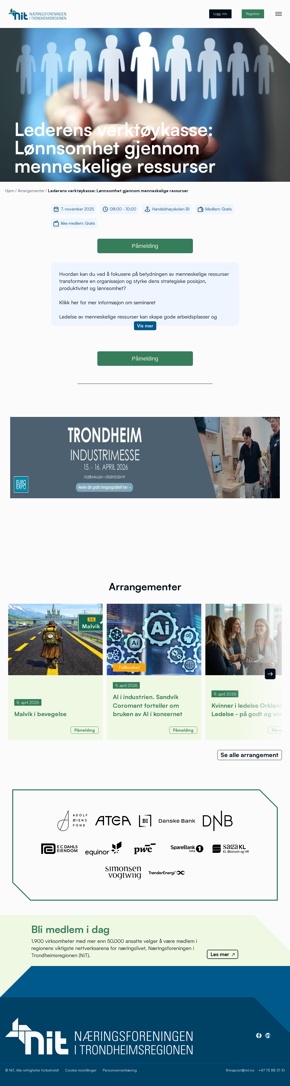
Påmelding (145, 246)
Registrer (253, 14)
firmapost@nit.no (240, 1070)
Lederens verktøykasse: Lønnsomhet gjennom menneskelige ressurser (118, 190)
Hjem (10, 190)
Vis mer (145, 325)
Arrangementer (31, 190)
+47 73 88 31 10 (271, 1070)
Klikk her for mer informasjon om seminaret (107, 302)
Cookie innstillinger (81, 1070)
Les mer (222, 954)
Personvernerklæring (120, 1070)
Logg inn (220, 14)
